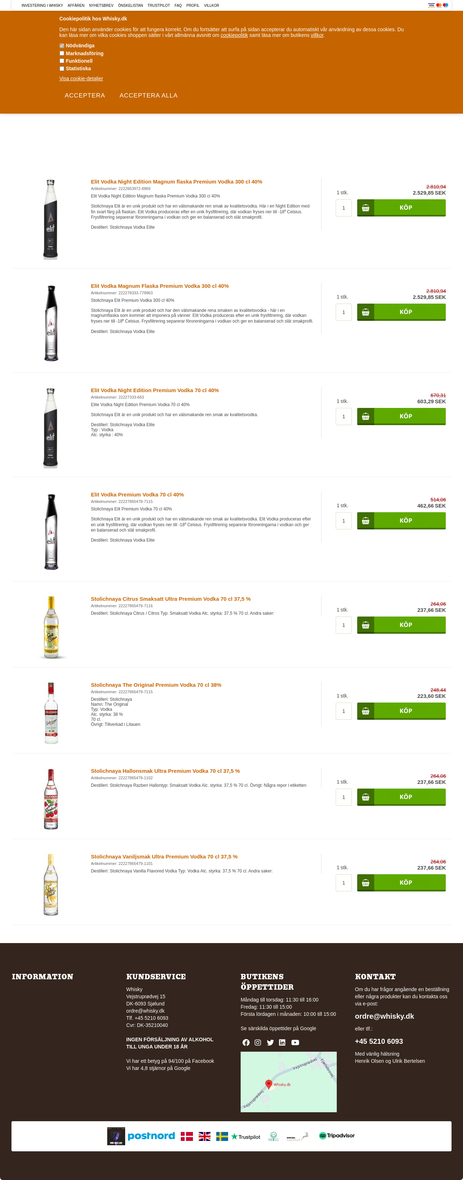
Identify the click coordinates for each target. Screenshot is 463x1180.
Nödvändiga (80, 45)
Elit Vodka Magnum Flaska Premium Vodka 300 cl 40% (160, 286)
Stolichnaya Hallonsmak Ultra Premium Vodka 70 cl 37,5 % (165, 771)
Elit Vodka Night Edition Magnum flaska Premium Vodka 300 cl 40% (176, 182)
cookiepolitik (234, 35)
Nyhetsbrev (101, 6)
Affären (76, 6)
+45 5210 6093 (379, 1041)
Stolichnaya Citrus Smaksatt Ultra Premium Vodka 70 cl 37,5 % (171, 599)
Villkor (211, 6)
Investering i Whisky (42, 6)
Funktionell (79, 61)
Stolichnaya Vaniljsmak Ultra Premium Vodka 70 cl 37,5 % (164, 856)
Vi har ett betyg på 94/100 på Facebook (170, 1061)
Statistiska (78, 68)
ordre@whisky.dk (145, 1011)
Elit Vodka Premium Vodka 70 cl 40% (137, 494)
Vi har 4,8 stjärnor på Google (158, 1068)
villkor (317, 35)
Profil (192, 6)
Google (308, 1028)
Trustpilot (159, 6)
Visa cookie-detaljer (81, 78)
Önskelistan (130, 6)
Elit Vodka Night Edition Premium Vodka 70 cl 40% (155, 390)
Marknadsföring (85, 53)
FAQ (178, 6)
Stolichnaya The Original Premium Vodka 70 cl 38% (156, 685)
